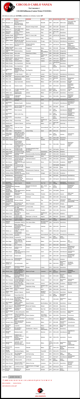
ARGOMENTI (71, 19)
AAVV (6, 380)
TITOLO (16, 19)
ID (3, 19)
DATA (50, 19)
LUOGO (43, 19)
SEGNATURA (56, 19)
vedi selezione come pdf (9, 386)
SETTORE (62, 19)
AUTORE (8, 19)
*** (3, 380)
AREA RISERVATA (40, 396)
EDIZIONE (28, 19)
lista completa (6, 383)
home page (42, 393)
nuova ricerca (17, 383)
